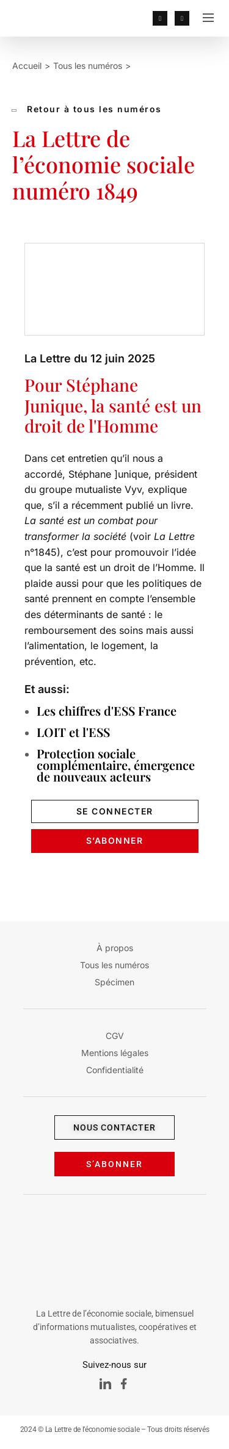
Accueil (27, 65)
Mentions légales (114, 1053)
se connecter (114, 811)
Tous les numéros (87, 65)
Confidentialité (115, 1070)
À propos (114, 948)
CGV (115, 1035)
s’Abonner (115, 840)
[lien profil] (160, 18)
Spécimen (114, 982)
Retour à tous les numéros (87, 109)
